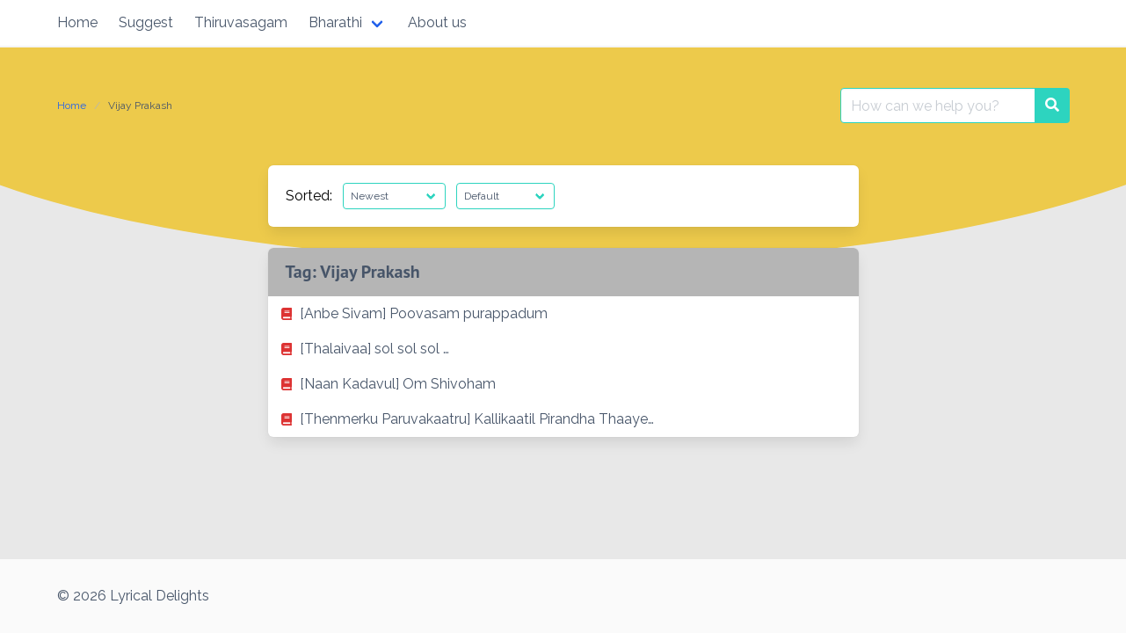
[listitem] (563, 313)
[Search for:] (937, 105)
